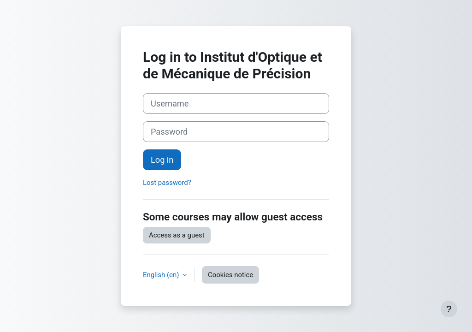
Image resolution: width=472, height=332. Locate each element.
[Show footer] (449, 309)
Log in (162, 160)
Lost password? (167, 182)
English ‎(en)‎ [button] (162, 275)
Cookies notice (230, 275)
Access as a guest (177, 235)
